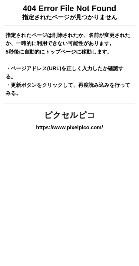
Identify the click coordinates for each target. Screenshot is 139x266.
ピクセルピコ (69, 115)
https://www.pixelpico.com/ (69, 127)
